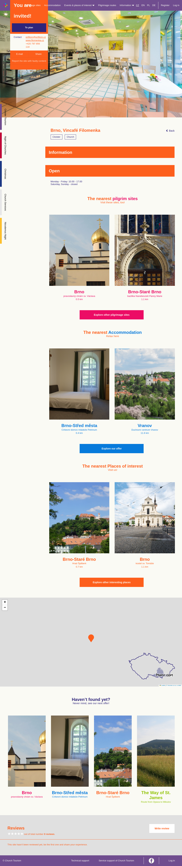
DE (154, 5)
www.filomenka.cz (35, 40)
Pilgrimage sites (32, 5)
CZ (137, 5)
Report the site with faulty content (29, 61)
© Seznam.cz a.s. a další (173, 685)
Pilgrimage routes (107, 5)
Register (165, 5)
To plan (29, 27)
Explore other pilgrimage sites (112, 314)
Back (170, 130)
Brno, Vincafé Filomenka (75, 130)
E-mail (19, 54)
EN (143, 5)
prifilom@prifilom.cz (36, 37)
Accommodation (52, 5)
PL (148, 5)
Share (38, 54)
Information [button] (127, 5)
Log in (176, 5)
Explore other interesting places (112, 582)
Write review (162, 828)
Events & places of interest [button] (79, 5)
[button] (91, 638)
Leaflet (162, 685)
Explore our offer (112, 448)
